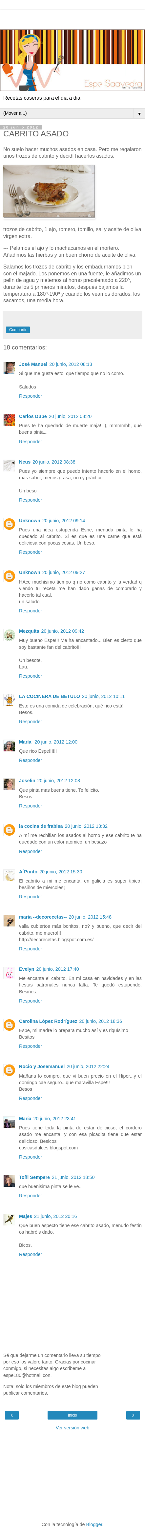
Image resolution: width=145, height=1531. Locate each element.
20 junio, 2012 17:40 (57, 969)
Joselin (27, 780)
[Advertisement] (72, 18)
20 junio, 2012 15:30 (60, 871)
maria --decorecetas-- (43, 917)
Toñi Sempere (34, 1177)
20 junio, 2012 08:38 (53, 462)
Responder (30, 396)
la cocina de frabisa (41, 826)
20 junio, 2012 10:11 (103, 696)
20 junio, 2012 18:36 (100, 1021)
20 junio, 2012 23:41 (54, 1118)
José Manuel (33, 364)
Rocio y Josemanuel (42, 1066)
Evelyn (26, 969)
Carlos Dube (33, 416)
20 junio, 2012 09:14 (63, 520)
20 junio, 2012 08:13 (70, 364)
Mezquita (29, 631)
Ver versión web (72, 1427)
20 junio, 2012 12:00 (56, 742)
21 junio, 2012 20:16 (55, 1216)
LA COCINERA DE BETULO (49, 696)
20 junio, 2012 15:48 (90, 917)
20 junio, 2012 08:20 (70, 416)
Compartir (18, 330)
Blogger (94, 1524)
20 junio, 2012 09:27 (63, 572)
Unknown (29, 520)
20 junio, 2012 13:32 (86, 826)
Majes (25, 1216)
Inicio (72, 1415)
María (26, 742)
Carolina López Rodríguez (48, 1021)
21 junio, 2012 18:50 (73, 1177)
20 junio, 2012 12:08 (58, 780)
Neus (25, 462)
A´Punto (28, 871)
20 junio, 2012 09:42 (62, 631)
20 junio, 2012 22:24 (88, 1066)
